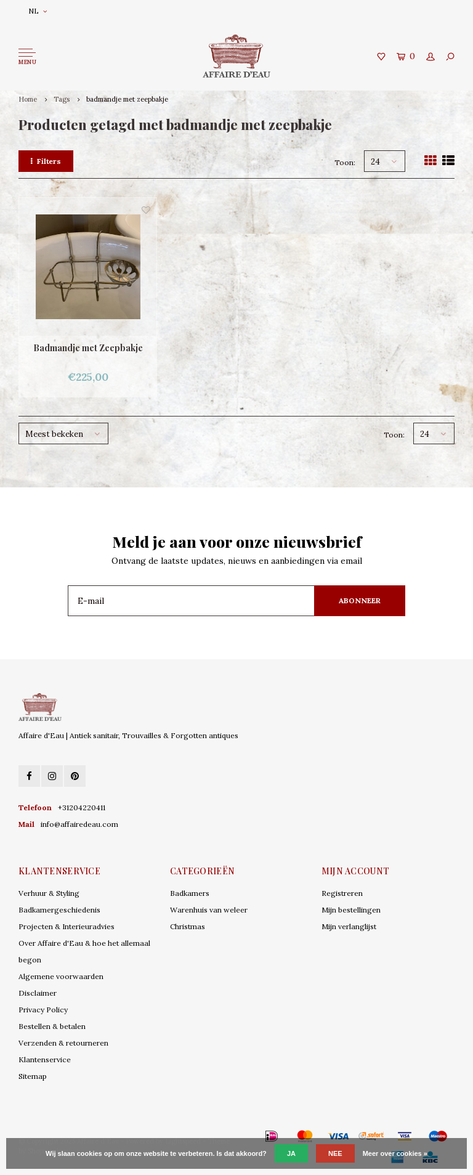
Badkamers (189, 893)
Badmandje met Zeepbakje (88, 348)
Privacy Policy (43, 1009)
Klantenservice (44, 1059)
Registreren (342, 893)
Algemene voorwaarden (60, 976)
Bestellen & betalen (52, 1026)
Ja (291, 1153)
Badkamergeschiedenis (59, 909)
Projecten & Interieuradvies (66, 926)
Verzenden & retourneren (63, 1042)
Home (27, 99)
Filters (46, 161)
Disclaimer (37, 993)
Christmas (187, 926)
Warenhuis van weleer (209, 909)
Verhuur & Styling (48, 893)
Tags (62, 99)
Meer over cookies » (395, 1153)
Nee (335, 1153)
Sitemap (32, 1076)
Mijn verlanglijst (348, 926)
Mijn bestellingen (351, 909)
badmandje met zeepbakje (127, 99)
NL (37, 10)
